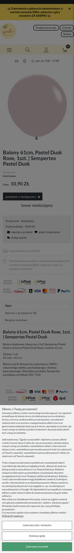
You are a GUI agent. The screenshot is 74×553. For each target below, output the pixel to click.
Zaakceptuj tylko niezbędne (37, 525)
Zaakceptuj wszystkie (37, 546)
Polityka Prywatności (12, 515)
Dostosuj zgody (37, 536)
